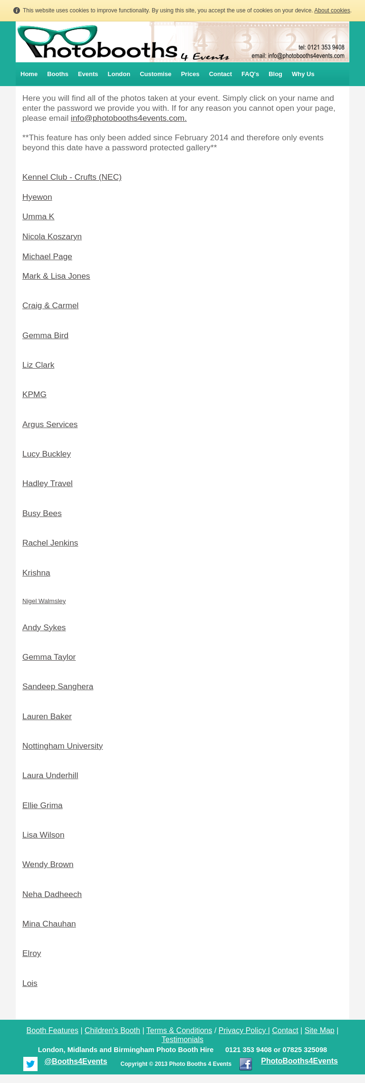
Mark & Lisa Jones (56, 276)
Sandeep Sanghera (57, 686)
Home (29, 74)
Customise (155, 74)
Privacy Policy (242, 1030)
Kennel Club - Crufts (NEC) (72, 177)
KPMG (34, 394)
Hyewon (37, 197)
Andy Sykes (44, 627)
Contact (220, 74)
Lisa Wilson (43, 834)
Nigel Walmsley (44, 601)
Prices (190, 74)
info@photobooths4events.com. (129, 118)
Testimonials (182, 1039)
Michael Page (47, 256)
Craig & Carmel (50, 305)
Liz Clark (38, 365)
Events (88, 74)
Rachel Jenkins (50, 542)
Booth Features (52, 1030)
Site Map (320, 1030)
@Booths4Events (75, 1061)
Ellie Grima (42, 805)
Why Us (303, 74)
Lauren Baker (47, 716)
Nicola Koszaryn (52, 236)
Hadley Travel (47, 483)
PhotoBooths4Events (299, 1061)
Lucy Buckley (46, 454)
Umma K (38, 216)
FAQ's (250, 74)
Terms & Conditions (179, 1030)
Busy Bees (42, 513)
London (119, 74)
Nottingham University (62, 746)
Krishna (36, 572)
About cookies (332, 10)
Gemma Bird (45, 335)
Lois (30, 983)
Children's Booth (112, 1030)
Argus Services (50, 424)
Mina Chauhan (49, 923)
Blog (275, 74)
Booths (57, 74)
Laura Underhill (50, 775)
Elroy (31, 953)
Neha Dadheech (52, 894)
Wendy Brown (48, 864)
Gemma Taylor (49, 657)
